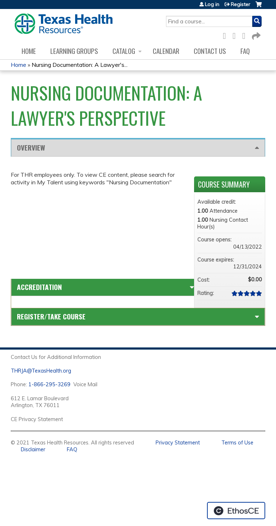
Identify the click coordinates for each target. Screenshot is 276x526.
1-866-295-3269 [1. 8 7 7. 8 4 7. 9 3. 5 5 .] (49, 384)
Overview (31, 147)
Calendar (166, 51)
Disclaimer (33, 449)
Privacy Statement (178, 442)
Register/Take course (51, 316)
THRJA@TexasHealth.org (41, 371)
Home (29, 51)
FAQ (245, 51)
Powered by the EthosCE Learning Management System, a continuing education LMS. (236, 510)
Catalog (123, 51)
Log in (212, 4)
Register (240, 4)
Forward (255, 35)
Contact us (210, 51)
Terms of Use (237, 442)
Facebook (226, 35)
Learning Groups (74, 51)
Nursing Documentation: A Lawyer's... (80, 64)
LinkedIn (245, 35)
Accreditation (39, 287)
